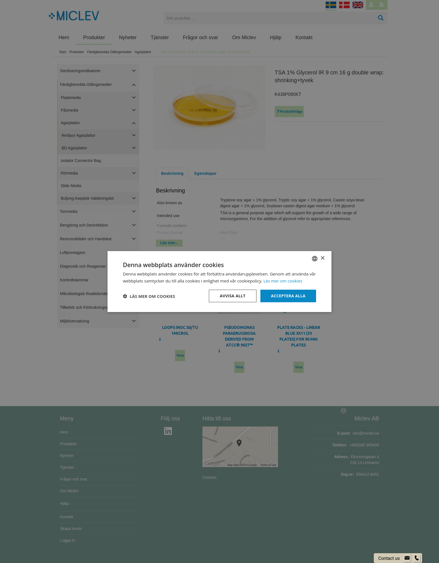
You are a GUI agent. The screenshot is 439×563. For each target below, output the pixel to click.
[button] (149, 295)
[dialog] (219, 281)
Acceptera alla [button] (288, 295)
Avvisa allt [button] (232, 295)
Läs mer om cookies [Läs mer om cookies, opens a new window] (282, 280)
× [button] (322, 258)
